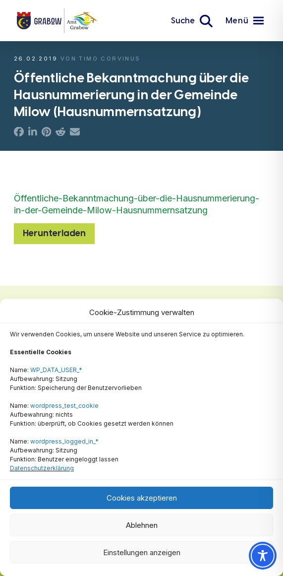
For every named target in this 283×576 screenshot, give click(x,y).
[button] (192, 20)
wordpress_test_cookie (64, 405)
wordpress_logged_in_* (64, 441)
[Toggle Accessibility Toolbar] (263, 556)
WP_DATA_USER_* (56, 370)
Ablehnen (142, 525)
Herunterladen (54, 233)
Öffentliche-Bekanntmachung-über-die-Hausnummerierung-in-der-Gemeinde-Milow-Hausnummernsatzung (136, 204)
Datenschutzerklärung (42, 468)
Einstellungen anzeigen (141, 552)
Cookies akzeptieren (142, 498)
